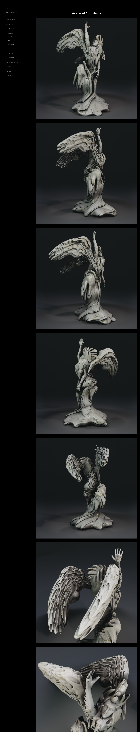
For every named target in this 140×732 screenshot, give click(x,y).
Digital (10, 37)
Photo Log (10, 53)
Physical (10, 33)
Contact (9, 76)
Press (8, 71)
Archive (10, 48)
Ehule (9, 9)
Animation (11, 44)
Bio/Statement (12, 62)
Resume (9, 67)
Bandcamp (10, 20)
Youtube (9, 24)
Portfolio (10, 29)
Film (9, 40)
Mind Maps (10, 58)
